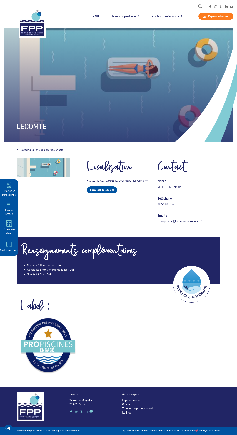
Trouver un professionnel (9, 188)
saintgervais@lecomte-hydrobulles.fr (180, 221)
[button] (200, 6)
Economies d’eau (9, 226)
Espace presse (9, 207)
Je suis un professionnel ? (166, 16)
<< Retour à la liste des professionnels (40, 150)
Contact (126, 404)
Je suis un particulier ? (125, 16)
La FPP (95, 16)
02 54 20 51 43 (166, 204)
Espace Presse (131, 400)
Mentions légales (26, 430)
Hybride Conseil (211, 430)
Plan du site (43, 430)
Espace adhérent (216, 16)
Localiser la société (102, 190)
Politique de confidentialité (66, 430)
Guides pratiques (9, 246)
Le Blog (126, 412)
